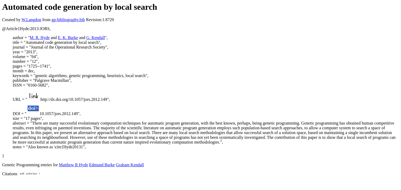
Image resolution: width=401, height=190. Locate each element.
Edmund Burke (102, 165)
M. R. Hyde (40, 37)
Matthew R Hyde (73, 165)
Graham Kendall (130, 165)
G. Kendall (95, 37)
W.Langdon (31, 19)
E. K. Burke (68, 37)
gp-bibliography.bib (68, 19)
